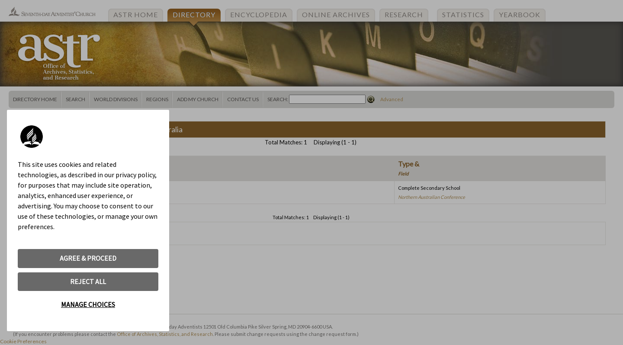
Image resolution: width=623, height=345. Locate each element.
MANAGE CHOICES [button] (88, 304)
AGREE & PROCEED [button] (88, 258)
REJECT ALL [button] (88, 281)
